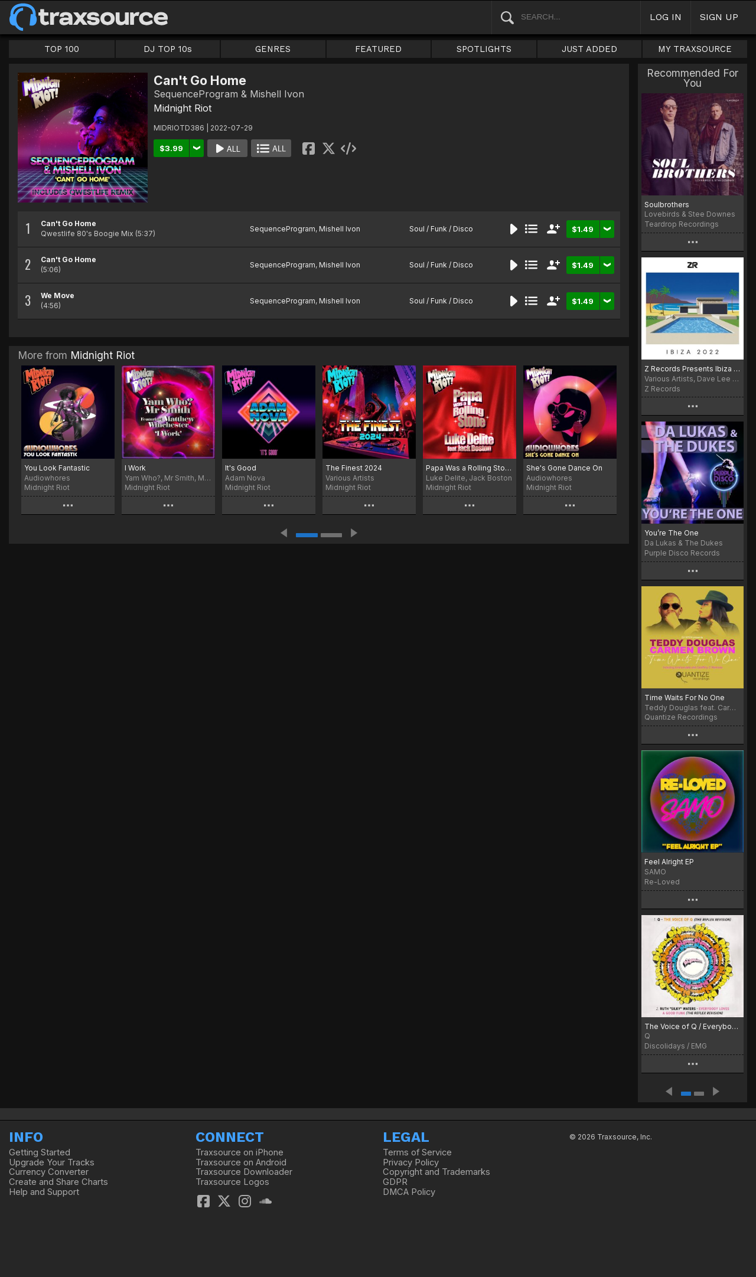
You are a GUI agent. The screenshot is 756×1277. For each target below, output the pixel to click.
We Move (57, 295)
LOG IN (666, 16)
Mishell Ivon (339, 228)
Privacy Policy (411, 1162)
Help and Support (44, 1192)
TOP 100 (61, 49)
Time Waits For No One (684, 697)
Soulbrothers (666, 204)
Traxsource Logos (232, 1182)
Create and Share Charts (58, 1182)
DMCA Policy (409, 1192)
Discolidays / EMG (675, 1045)
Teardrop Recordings (681, 224)
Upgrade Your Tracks (51, 1162)
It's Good (240, 467)
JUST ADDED (589, 49)
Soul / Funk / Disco (441, 228)
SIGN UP (719, 16)
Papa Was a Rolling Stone (469, 467)
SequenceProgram (282, 228)
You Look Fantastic (57, 467)
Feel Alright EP (669, 861)
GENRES (273, 49)
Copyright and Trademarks (436, 1172)
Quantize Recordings (681, 717)
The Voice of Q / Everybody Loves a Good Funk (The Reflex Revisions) (692, 1026)
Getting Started (39, 1152)
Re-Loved (662, 881)
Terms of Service (417, 1152)
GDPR (395, 1182)
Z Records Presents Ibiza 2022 (692, 368)
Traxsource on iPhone (239, 1152)
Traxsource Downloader (243, 1172)
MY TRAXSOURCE (695, 49)
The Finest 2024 (353, 467)
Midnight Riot (182, 108)
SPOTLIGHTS (484, 49)
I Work (135, 467)
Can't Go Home (68, 223)
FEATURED (378, 49)
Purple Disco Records (682, 552)
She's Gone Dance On (564, 467)
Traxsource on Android (240, 1162)
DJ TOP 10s (168, 49)
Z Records (662, 388)
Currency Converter (49, 1172)
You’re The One (671, 532)
